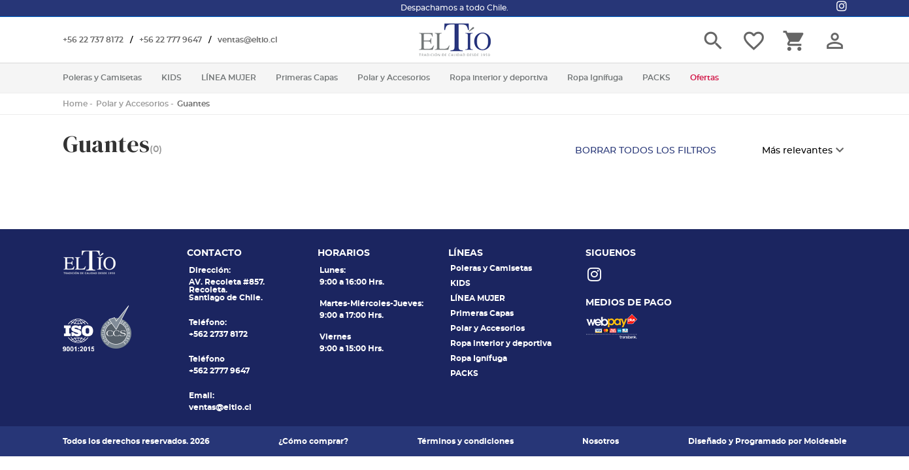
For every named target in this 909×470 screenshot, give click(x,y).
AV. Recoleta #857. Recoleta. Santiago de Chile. (227, 290)
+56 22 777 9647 (170, 40)
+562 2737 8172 (218, 334)
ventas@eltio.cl (247, 40)
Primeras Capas (482, 313)
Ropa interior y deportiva (501, 343)
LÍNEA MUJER (477, 298)
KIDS (460, 283)
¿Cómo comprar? (313, 441)
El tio (455, 40)
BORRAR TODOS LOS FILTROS (645, 150)
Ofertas (704, 78)
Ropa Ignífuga (478, 358)
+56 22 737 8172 (93, 40)
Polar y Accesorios (132, 104)
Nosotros (600, 441)
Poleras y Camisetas (491, 268)
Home (75, 104)
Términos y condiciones (466, 441)
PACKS (464, 373)
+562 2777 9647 (219, 371)
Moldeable (825, 441)
